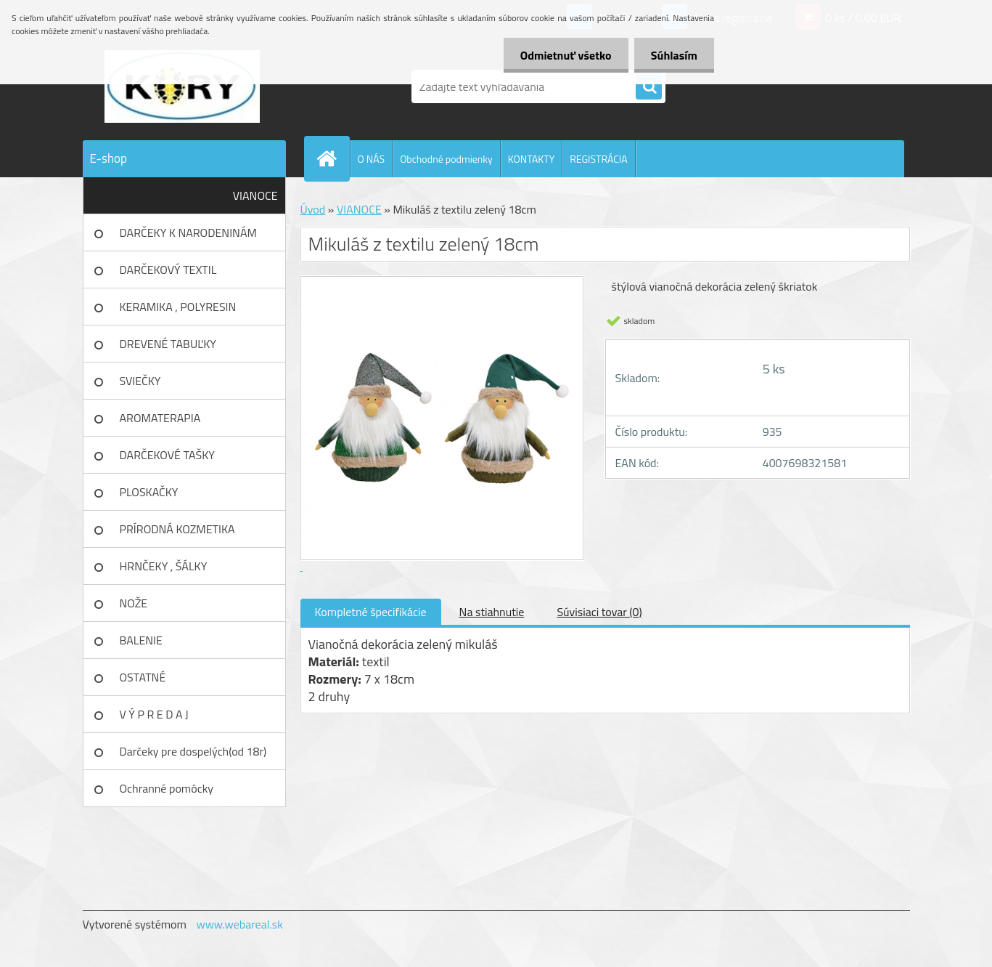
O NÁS (371, 158)
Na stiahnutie (492, 611)
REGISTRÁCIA (598, 158)
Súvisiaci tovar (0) (599, 611)
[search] (649, 87)
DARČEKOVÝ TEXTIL (168, 269)
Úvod (313, 209)
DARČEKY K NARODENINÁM (188, 232)
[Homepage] (333, 158)
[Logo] (182, 86)
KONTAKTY (531, 158)
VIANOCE (255, 195)
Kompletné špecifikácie (371, 611)
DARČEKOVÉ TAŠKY (167, 455)
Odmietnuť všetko (561, 55)
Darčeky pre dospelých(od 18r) (193, 751)
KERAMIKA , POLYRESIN (178, 306)
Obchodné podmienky (446, 158)
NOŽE (134, 603)
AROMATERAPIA (160, 417)
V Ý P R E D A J (154, 714)
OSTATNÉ (143, 677)
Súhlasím (672, 55)
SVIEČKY (140, 380)
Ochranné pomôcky (167, 788)
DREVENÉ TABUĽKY (168, 343)
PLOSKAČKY (149, 492)
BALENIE (141, 640)
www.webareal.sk (239, 924)
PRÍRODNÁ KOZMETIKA (177, 529)
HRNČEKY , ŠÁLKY (164, 566)
